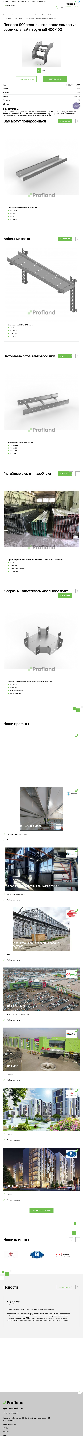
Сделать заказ (55, 79)
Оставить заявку (71, 7)
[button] (77, 121)
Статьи (6, 1428)
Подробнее (65, 121)
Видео (6, 1432)
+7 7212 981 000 (10, 1413)
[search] (57, 7)
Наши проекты (9, 1424)
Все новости (64, 1287)
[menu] (62, 7)
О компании (8, 1421)
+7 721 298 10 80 (71, 4)
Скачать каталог (26, 79)
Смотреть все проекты (41, 1210)
